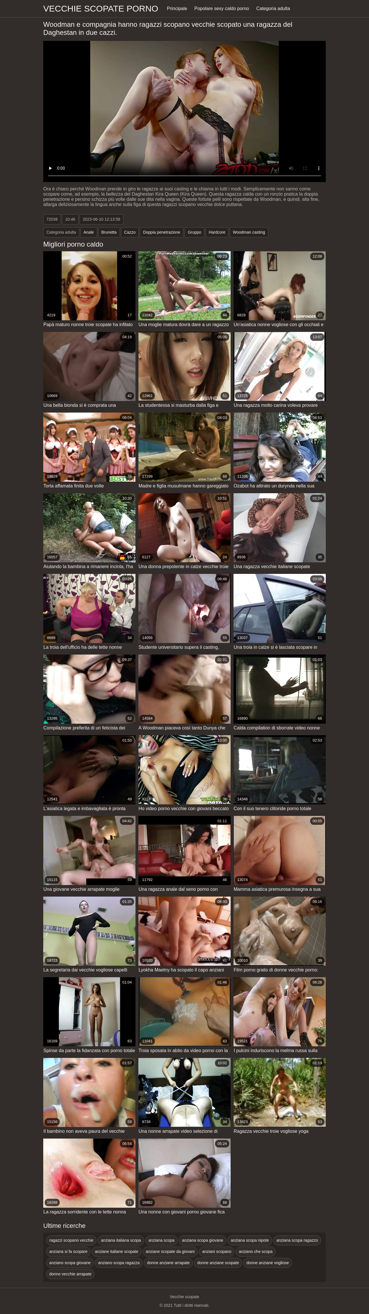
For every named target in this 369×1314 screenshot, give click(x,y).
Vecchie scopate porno (100, 8)
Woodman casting (249, 232)
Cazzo (130, 232)
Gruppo (194, 232)
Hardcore (217, 232)
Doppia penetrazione (161, 232)
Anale (89, 232)
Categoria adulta (273, 8)
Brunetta (109, 232)
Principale (177, 8)
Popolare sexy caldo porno (221, 8)
